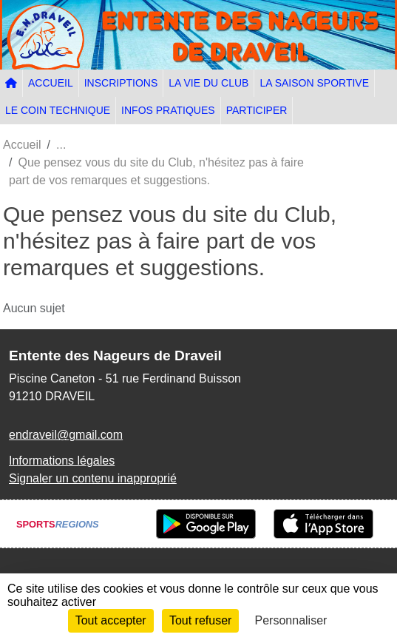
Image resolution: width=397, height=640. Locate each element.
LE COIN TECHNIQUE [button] (57, 110)
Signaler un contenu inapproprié (93, 478)
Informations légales (62, 460)
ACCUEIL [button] (50, 83)
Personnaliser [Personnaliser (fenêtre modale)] (291, 620)
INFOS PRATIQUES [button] (168, 110)
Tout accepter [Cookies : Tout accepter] (110, 620)
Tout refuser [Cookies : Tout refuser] (200, 620)
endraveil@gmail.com (66, 434)
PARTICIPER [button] (257, 110)
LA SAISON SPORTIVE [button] (314, 83)
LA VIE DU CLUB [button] (208, 83)
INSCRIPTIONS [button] (121, 83)
